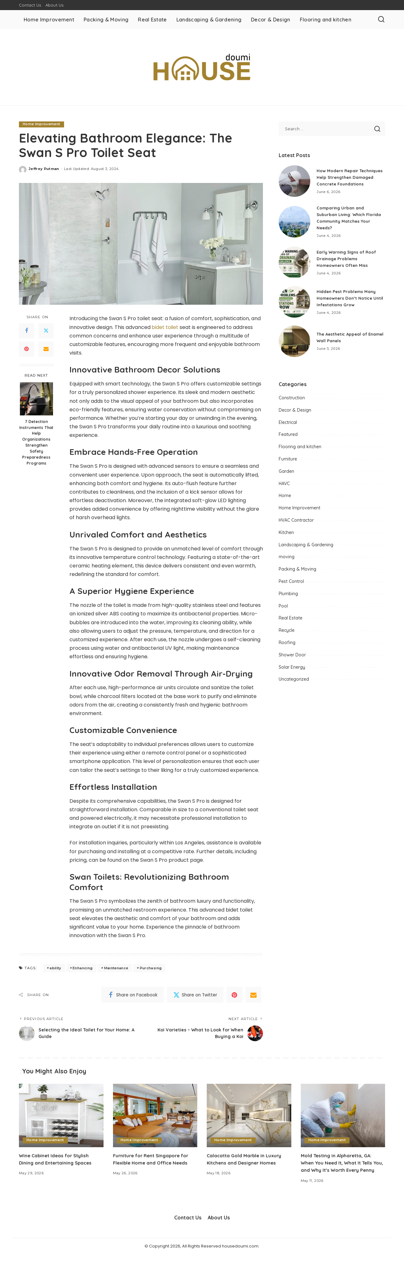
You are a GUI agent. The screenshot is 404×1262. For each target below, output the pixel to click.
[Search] (381, 19)
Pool (283, 608)
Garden (286, 474)
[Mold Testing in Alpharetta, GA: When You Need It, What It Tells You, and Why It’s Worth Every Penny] (343, 1116)
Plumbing (288, 596)
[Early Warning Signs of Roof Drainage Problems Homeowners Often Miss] (294, 265)
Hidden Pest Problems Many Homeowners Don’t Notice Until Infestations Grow (347, 300)
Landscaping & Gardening (306, 547)
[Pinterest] (26, 349)
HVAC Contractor (296, 522)
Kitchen (286, 535)
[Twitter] (46, 330)
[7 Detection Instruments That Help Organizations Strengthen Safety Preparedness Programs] (36, 398)
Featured (288, 437)
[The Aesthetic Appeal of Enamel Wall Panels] (294, 344)
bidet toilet (165, 327)
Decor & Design (295, 412)
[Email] (46, 349)
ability (55, 968)
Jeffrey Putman (44, 169)
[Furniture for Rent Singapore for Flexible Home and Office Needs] (155, 1116)
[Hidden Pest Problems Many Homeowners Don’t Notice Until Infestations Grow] (294, 304)
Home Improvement (42, 124)
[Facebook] (26, 330)
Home (285, 498)
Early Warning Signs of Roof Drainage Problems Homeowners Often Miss (348, 260)
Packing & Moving (297, 571)
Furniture (288, 461)
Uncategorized (294, 681)
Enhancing (82, 968)
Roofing (287, 645)
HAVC (284, 486)
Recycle (286, 633)
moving (286, 559)
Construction (292, 400)
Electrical (288, 424)
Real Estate (290, 620)
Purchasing (151, 968)
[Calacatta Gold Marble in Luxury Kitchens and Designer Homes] (249, 1116)
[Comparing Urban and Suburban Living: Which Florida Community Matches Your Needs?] (294, 224)
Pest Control (291, 584)
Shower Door (292, 657)
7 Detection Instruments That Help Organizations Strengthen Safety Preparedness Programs (36, 442)
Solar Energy (292, 669)
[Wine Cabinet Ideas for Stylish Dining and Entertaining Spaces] (61, 1116)
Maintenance (116, 968)
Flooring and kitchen (300, 449)
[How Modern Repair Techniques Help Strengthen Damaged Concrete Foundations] (294, 182)
